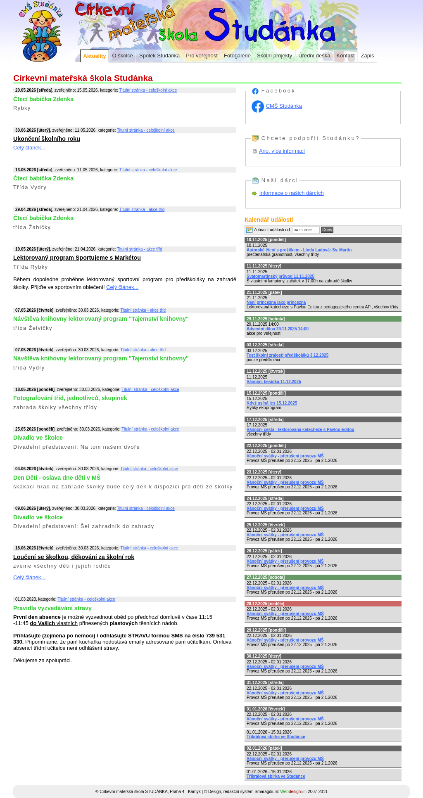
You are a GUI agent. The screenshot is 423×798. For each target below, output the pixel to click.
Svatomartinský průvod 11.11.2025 (280, 276)
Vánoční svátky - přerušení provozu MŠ (285, 456)
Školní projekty (274, 55)
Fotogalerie (237, 55)
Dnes (327, 229)
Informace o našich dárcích (291, 193)
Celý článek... (29, 147)
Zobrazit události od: (268, 229)
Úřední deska (314, 55)
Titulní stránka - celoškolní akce (148, 90)
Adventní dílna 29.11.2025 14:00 (278, 329)
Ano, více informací (282, 151)
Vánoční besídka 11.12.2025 (274, 381)
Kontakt (346, 55)
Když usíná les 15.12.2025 (272, 403)
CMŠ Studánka (284, 106)
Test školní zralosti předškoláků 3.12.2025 (287, 355)
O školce (122, 55)
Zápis (367, 55)
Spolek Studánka (159, 55)
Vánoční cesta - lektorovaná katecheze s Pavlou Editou (300, 429)
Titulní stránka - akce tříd (142, 209)
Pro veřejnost (202, 55)
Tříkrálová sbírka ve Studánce (276, 736)
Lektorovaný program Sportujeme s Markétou (77, 257)
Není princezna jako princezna (276, 302)
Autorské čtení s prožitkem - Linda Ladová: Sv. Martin (299, 250)
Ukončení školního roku (46, 138)
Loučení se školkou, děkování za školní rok (73, 557)
